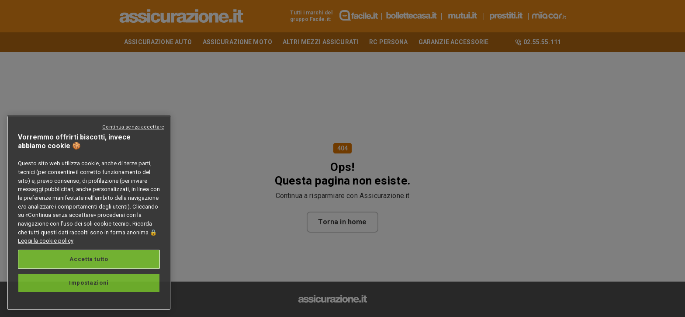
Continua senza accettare (133, 127)
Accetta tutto (88, 259)
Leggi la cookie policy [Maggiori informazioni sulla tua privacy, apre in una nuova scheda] (45, 240)
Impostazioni (89, 282)
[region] (89, 212)
